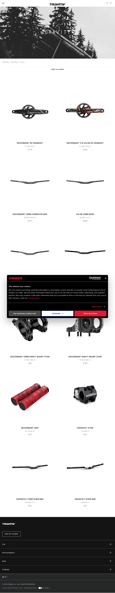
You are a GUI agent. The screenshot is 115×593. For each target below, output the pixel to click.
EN (4, 577)
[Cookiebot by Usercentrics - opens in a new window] (91, 278)
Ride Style (14, 62)
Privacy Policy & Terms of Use (12, 588)
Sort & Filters (57, 69)
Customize (57, 313)
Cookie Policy (34, 298)
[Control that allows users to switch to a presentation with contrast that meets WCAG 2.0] (44, 588)
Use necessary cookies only (24, 313)
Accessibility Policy (30, 588)
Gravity (22, 62)
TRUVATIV (5, 62)
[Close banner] (105, 278)
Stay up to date (11, 534)
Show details (97, 307)
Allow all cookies (90, 313)
